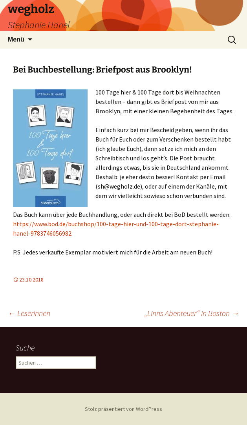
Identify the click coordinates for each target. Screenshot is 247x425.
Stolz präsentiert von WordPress (123, 408)
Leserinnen (29, 313)
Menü (16, 39)
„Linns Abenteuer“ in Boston (192, 313)
